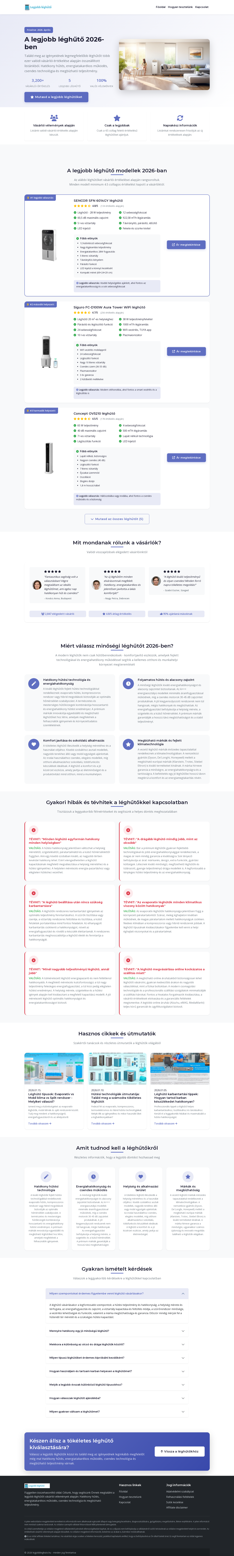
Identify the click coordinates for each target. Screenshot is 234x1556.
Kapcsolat (201, 7)
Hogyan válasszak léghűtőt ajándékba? (75, 1397)
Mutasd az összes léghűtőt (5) (117, 518)
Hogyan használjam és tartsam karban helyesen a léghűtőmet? (90, 1370)
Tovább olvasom (39, 1122)
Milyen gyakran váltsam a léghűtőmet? (74, 1410)
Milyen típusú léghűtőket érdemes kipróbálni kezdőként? (86, 1356)
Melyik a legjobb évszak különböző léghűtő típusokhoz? (85, 1383)
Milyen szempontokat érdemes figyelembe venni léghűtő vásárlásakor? (96, 1292)
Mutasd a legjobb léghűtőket (56, 96)
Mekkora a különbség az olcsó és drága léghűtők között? (86, 1343)
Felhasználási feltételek (180, 1496)
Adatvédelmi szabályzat (180, 1490)
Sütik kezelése (174, 1501)
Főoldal (160, 7)
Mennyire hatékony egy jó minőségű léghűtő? (79, 1329)
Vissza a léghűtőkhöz (179, 1450)
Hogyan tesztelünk (180, 7)
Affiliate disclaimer (177, 1506)
